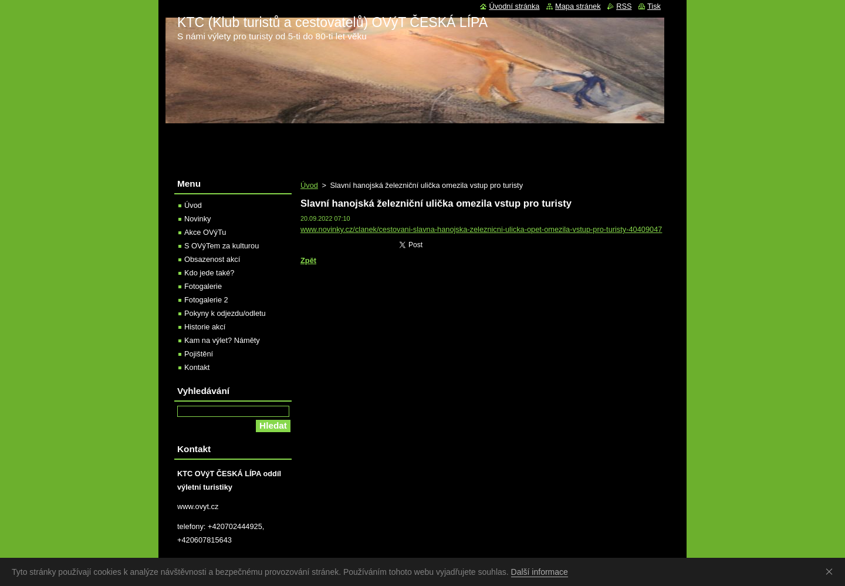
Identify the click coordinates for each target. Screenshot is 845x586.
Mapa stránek (578, 6)
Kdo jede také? (209, 272)
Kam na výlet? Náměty (222, 340)
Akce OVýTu (205, 232)
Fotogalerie (203, 286)
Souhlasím (831, 571)
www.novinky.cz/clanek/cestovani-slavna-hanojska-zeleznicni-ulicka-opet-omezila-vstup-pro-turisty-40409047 (481, 229)
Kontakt (196, 367)
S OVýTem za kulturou (221, 245)
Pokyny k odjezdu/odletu (225, 313)
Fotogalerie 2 (206, 299)
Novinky (197, 218)
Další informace (539, 572)
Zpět (308, 260)
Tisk (654, 6)
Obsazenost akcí (212, 259)
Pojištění (198, 353)
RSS (623, 6)
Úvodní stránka (514, 6)
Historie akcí (204, 326)
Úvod (309, 185)
